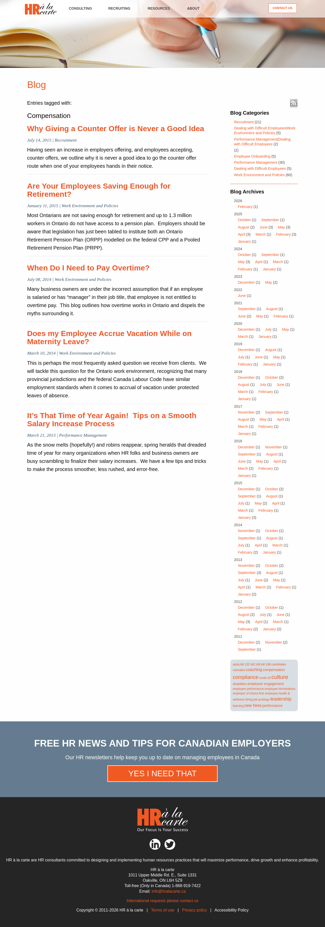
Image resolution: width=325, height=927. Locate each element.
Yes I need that (162, 773)
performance (273, 706)
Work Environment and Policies (259, 175)
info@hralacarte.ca (169, 891)
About (193, 8)
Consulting (80, 8)
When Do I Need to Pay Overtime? (88, 268)
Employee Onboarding (252, 156)
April (241, 234)
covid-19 (265, 678)
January (244, 241)
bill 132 (245, 664)
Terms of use (162, 910)
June (263, 227)
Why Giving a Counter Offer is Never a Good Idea (115, 128)
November (246, 412)
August (243, 227)
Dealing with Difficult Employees (260, 168)
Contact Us (282, 8)
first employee (268, 693)
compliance (245, 677)
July (268, 329)
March (260, 234)
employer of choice (245, 693)
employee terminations (280, 689)
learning (238, 706)
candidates (278, 664)
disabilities (240, 684)
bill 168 (266, 664)
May (281, 227)
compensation (274, 670)
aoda (236, 664)
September (270, 220)
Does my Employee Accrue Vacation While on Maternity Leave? (109, 337)
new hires (253, 705)
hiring (249, 699)
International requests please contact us (163, 901)
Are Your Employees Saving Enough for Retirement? (99, 190)
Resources (159, 8)
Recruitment (244, 122)
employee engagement (266, 684)
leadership (280, 699)
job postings (261, 699)
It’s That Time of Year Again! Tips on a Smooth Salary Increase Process (112, 419)
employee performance (248, 689)
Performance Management (255, 162)
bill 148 (255, 664)
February (245, 207)
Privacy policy (194, 910)
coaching (254, 669)
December (246, 282)
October (244, 220)
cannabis (239, 670)
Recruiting (119, 8)
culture (279, 677)
